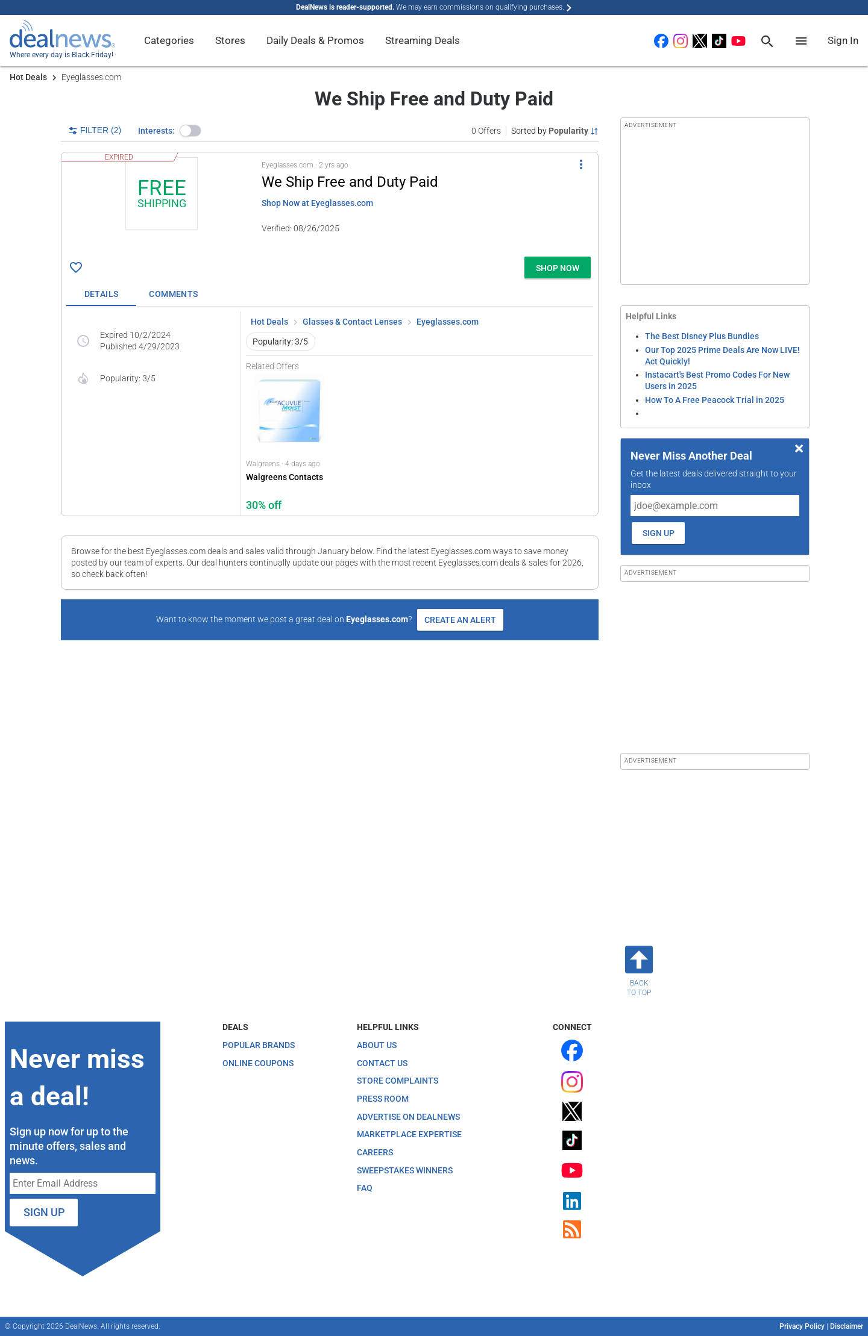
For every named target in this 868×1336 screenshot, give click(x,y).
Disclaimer (846, 1326)
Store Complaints (397, 1080)
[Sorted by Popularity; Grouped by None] (555, 131)
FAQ (365, 1188)
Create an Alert (460, 620)
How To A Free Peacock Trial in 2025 (714, 400)
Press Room (383, 1098)
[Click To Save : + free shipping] (76, 267)
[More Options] (581, 164)
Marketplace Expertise (409, 1134)
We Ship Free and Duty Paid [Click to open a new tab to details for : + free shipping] (350, 181)
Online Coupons (258, 1063)
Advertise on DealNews (408, 1117)
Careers (375, 1152)
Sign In (843, 40)
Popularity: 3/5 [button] (280, 341)
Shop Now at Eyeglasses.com (317, 203)
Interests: (156, 131)
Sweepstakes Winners (405, 1170)
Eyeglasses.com (448, 321)
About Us (377, 1045)
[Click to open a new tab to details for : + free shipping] (161, 204)
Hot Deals (28, 77)
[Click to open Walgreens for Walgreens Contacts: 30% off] (289, 443)
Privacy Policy (802, 1326)
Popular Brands (258, 1045)
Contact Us (382, 1063)
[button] (190, 131)
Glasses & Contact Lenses (352, 321)
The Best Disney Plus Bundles (702, 336)
